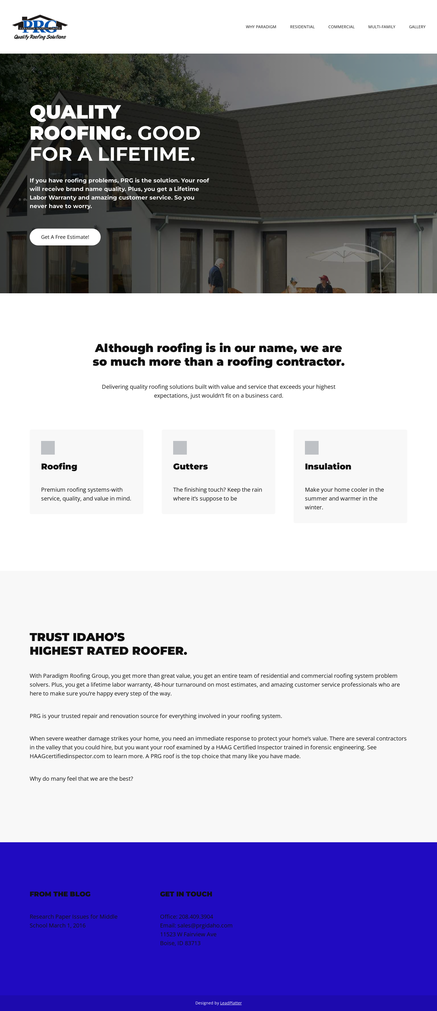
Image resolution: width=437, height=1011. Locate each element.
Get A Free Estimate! (65, 236)
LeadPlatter (231, 1003)
